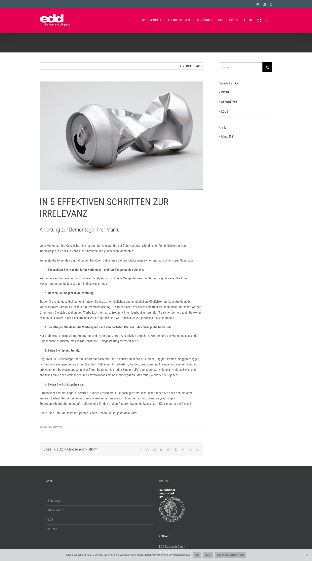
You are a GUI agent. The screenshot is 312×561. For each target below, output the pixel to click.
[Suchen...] (240, 67)
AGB (50, 520)
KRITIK (225, 92)
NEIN (208, 554)
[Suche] (267, 67)
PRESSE (53, 529)
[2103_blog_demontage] (121, 135)
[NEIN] (307, 555)
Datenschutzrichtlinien (230, 554)
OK (197, 554)
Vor (197, 66)
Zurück (187, 66)
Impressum (55, 501)
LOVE (224, 111)
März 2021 (228, 136)
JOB (50, 491)
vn (45, 426)
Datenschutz (56, 510)
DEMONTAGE (229, 102)
